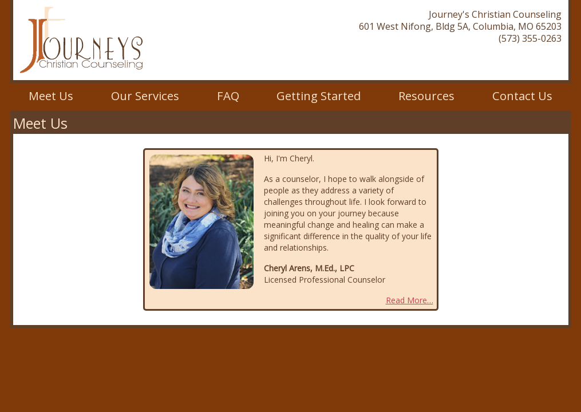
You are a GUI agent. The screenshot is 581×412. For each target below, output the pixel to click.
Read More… (409, 300)
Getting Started (318, 96)
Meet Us (51, 96)
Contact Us (522, 96)
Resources (426, 96)
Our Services (145, 96)
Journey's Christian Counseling (81, 40)
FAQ (228, 96)
